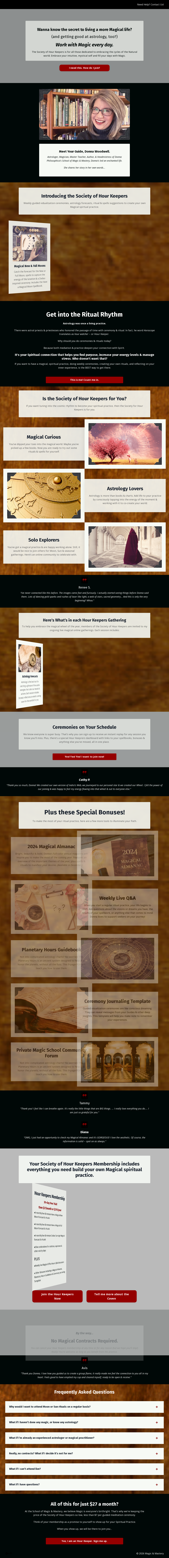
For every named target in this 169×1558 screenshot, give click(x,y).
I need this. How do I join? (84, 67)
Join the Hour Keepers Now (57, 1296)
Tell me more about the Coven (111, 1296)
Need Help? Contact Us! (150, 4)
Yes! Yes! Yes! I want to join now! (84, 756)
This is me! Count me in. (84, 379)
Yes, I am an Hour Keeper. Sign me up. (84, 1541)
